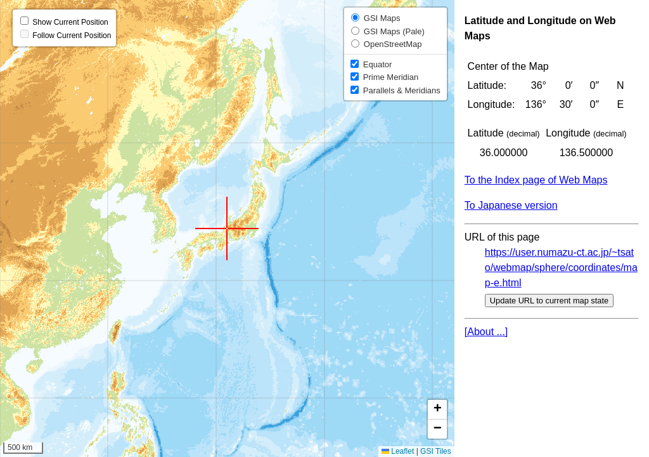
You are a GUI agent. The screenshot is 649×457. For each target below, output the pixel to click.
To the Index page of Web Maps (536, 180)
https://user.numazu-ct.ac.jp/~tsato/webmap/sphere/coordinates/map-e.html (561, 267)
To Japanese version (511, 205)
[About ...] (486, 331)
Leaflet (398, 451)
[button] (227, 228)
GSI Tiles (435, 451)
